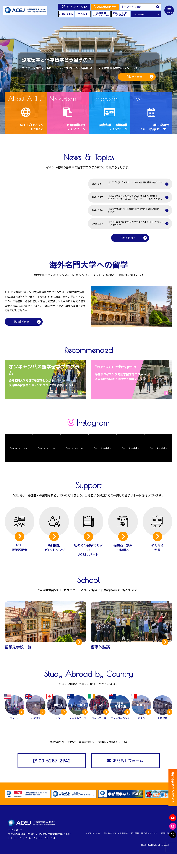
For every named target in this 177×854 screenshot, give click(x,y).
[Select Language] (146, 14)
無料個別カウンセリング (101, 14)
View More (134, 77)
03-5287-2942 (76, 7)
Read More (128, 238)
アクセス (83, 14)
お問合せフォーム (128, 760)
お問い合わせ (66, 14)
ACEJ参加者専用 (106, 7)
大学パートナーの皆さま (121, 14)
